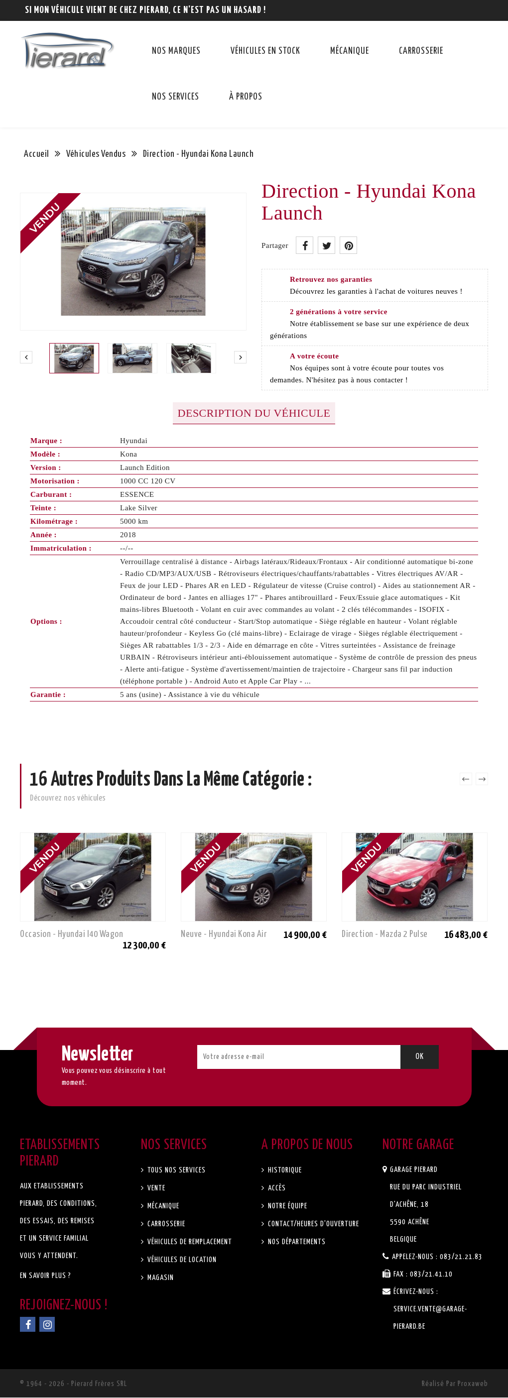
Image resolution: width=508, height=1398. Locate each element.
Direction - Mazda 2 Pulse (385, 934)
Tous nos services (175, 1170)
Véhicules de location (181, 1260)
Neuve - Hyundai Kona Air (223, 934)
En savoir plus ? (45, 1276)
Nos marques (176, 51)
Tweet (326, 245)
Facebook (27, 1324)
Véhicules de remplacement (188, 1242)
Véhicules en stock (265, 51)
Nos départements (296, 1242)
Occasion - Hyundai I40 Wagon (71, 934)
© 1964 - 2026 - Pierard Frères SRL (73, 1384)
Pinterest (348, 245)
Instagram (47, 1324)
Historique (284, 1170)
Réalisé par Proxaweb (455, 1384)
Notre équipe (286, 1206)
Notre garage (418, 1146)
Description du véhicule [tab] (254, 413)
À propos (245, 97)
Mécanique (349, 51)
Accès (276, 1188)
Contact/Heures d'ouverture (312, 1224)
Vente (155, 1188)
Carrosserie (421, 51)
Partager (304, 245)
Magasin (159, 1278)
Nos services (175, 97)
